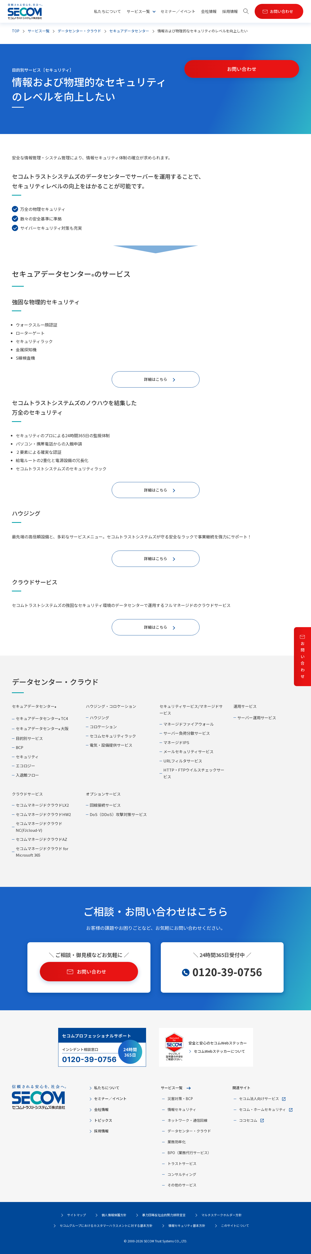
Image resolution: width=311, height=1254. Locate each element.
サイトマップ (76, 1215)
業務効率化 (177, 1141)
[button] (246, 11)
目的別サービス (29, 738)
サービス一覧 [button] (138, 11)
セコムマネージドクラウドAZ (41, 839)
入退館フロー (27, 775)
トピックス (103, 1120)
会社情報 (209, 11)
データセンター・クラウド (79, 30)
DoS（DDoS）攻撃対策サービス (118, 814)
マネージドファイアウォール (188, 724)
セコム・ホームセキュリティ (262, 1109)
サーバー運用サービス (256, 717)
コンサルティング (182, 1174)
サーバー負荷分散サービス (186, 733)
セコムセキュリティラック (113, 736)
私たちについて (107, 11)
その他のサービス (182, 1185)
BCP (19, 747)
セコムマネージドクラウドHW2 (43, 814)
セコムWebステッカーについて (219, 1051)
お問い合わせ (303, 660)
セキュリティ (27, 756)
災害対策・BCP (180, 1098)
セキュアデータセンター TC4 (42, 718)
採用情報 (230, 11)
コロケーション (103, 726)
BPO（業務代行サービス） (189, 1152)
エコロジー (25, 765)
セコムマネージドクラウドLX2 (42, 805)
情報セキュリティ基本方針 (186, 1225)
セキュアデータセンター (129, 30)
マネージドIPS (176, 742)
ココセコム (248, 1120)
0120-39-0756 (227, 971)
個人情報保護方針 (114, 1215)
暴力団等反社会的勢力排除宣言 (164, 1215)
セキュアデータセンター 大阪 (42, 728)
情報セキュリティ (182, 1109)
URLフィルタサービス (182, 760)
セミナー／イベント (178, 11)
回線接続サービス (105, 805)
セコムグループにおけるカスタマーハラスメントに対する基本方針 (106, 1225)
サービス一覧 (172, 1087)
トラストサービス (182, 1163)
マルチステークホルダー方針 (221, 1215)
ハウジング (99, 717)
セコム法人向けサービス (259, 1098)
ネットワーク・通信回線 (187, 1120)
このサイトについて (235, 1225)
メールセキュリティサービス (188, 751)
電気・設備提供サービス (111, 745)
